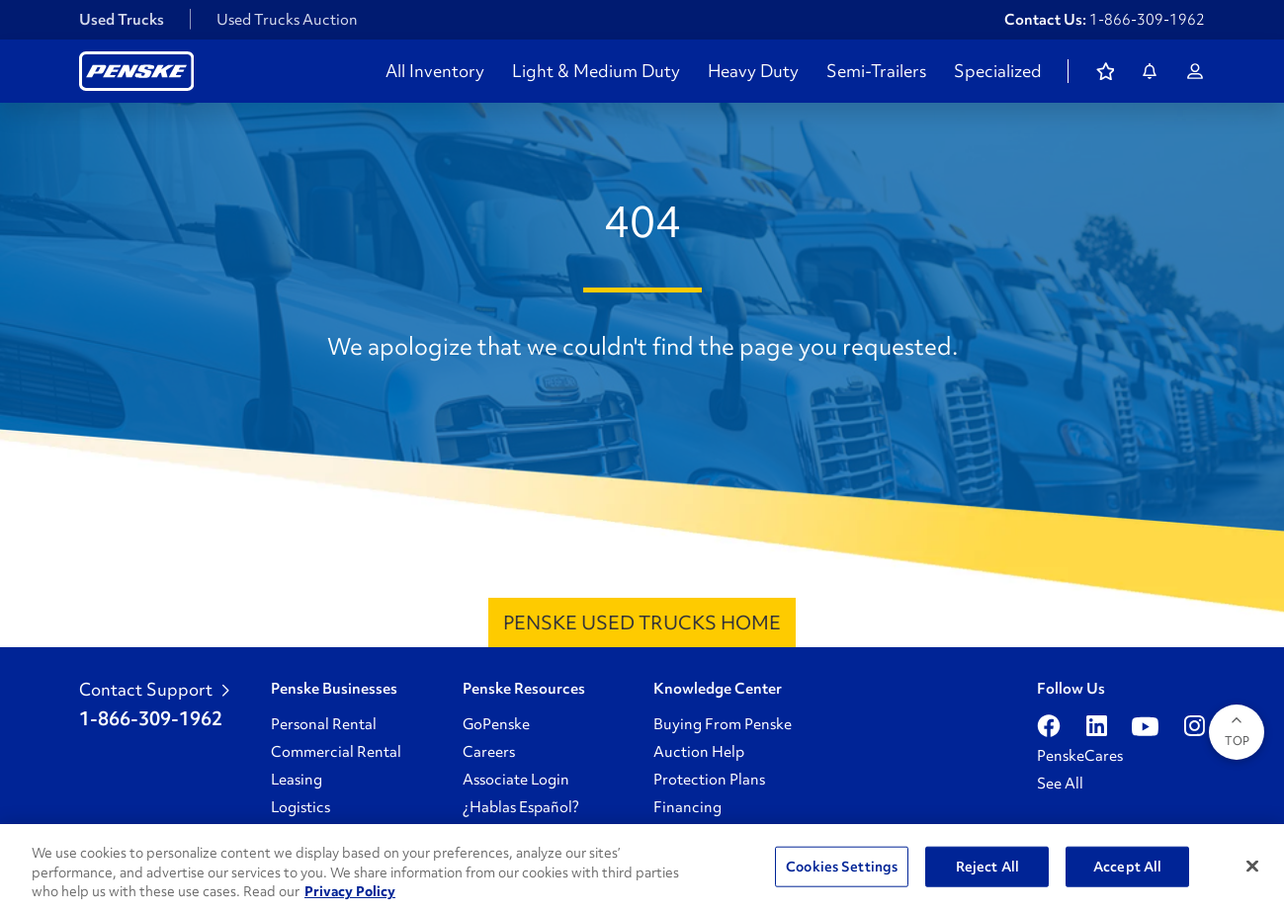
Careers (489, 752)
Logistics (300, 807)
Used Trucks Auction (287, 20)
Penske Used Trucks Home (642, 622)
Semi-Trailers (876, 71)
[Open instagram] (1194, 726)
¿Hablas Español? (521, 807)
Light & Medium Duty (596, 71)
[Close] (1252, 865)
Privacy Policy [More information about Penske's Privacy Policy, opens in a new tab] (349, 891)
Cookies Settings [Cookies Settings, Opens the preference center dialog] (842, 865)
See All (1060, 783)
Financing (687, 807)
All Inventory (434, 71)
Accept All (1127, 865)
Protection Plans (709, 779)
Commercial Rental (336, 752)
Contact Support (154, 690)
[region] (642, 868)
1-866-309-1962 (1147, 20)
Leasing (296, 779)
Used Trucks (121, 20)
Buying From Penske (722, 724)
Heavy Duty (753, 71)
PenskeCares (1080, 756)
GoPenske (496, 724)
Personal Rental (324, 724)
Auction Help (698, 752)
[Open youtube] (1145, 726)
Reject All (987, 865)
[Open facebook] (1049, 726)
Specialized (998, 71)
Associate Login (516, 779)
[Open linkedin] (1096, 726)
